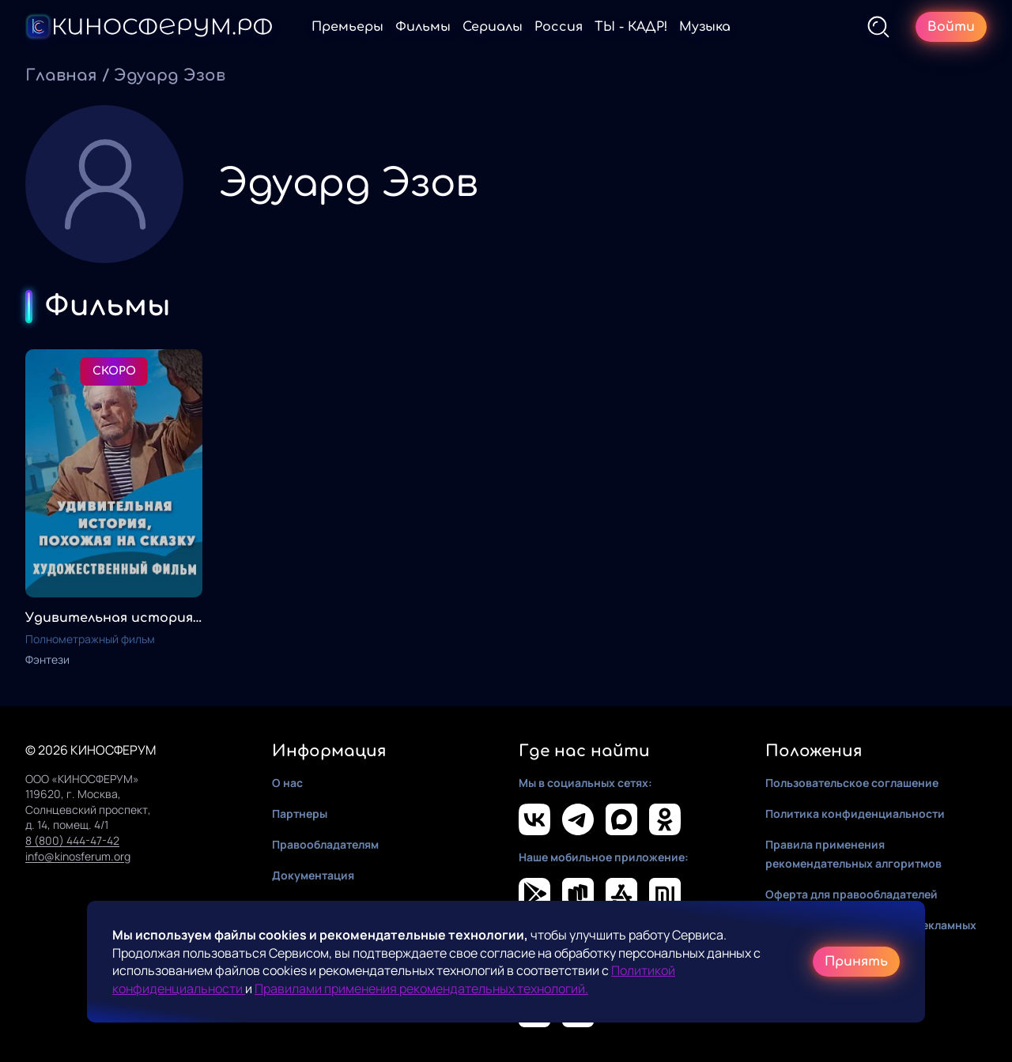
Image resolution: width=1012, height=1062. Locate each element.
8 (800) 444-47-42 (72, 840)
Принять (856, 962)
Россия (558, 27)
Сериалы (493, 27)
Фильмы (423, 27)
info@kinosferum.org (77, 856)
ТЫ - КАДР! (631, 27)
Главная (61, 75)
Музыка (705, 27)
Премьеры (347, 27)
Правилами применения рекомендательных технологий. (421, 988)
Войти (951, 27)
